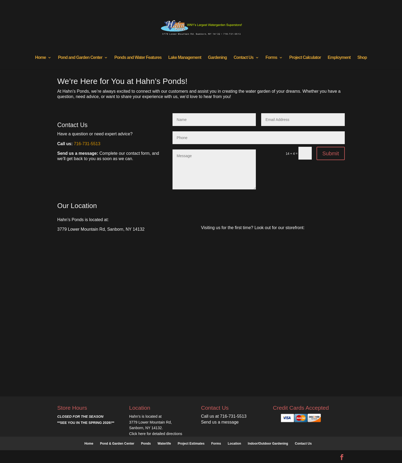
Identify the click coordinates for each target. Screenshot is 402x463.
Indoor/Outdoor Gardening (268, 443)
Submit (330, 153)
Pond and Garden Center (80, 58)
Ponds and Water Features (137, 58)
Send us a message (220, 422)
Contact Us (243, 58)
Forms (271, 58)
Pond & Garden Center (117, 443)
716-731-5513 (87, 143)
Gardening (217, 58)
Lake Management (184, 58)
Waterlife (164, 443)
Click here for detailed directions (155, 434)
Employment (339, 58)
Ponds (146, 443)
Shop (362, 58)
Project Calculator (305, 58)
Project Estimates (191, 443)
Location (234, 443)
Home (40, 58)
